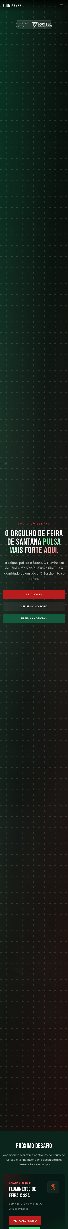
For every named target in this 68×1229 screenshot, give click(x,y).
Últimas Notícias (34, 618)
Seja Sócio (34, 594)
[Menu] (61, 5)
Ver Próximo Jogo (34, 606)
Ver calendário (25, 1220)
